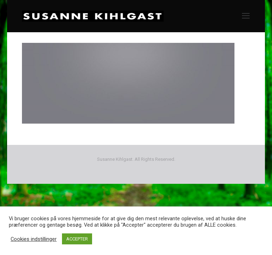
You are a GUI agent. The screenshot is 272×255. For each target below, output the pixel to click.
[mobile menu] (246, 16)
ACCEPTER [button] (77, 239)
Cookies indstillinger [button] (34, 239)
